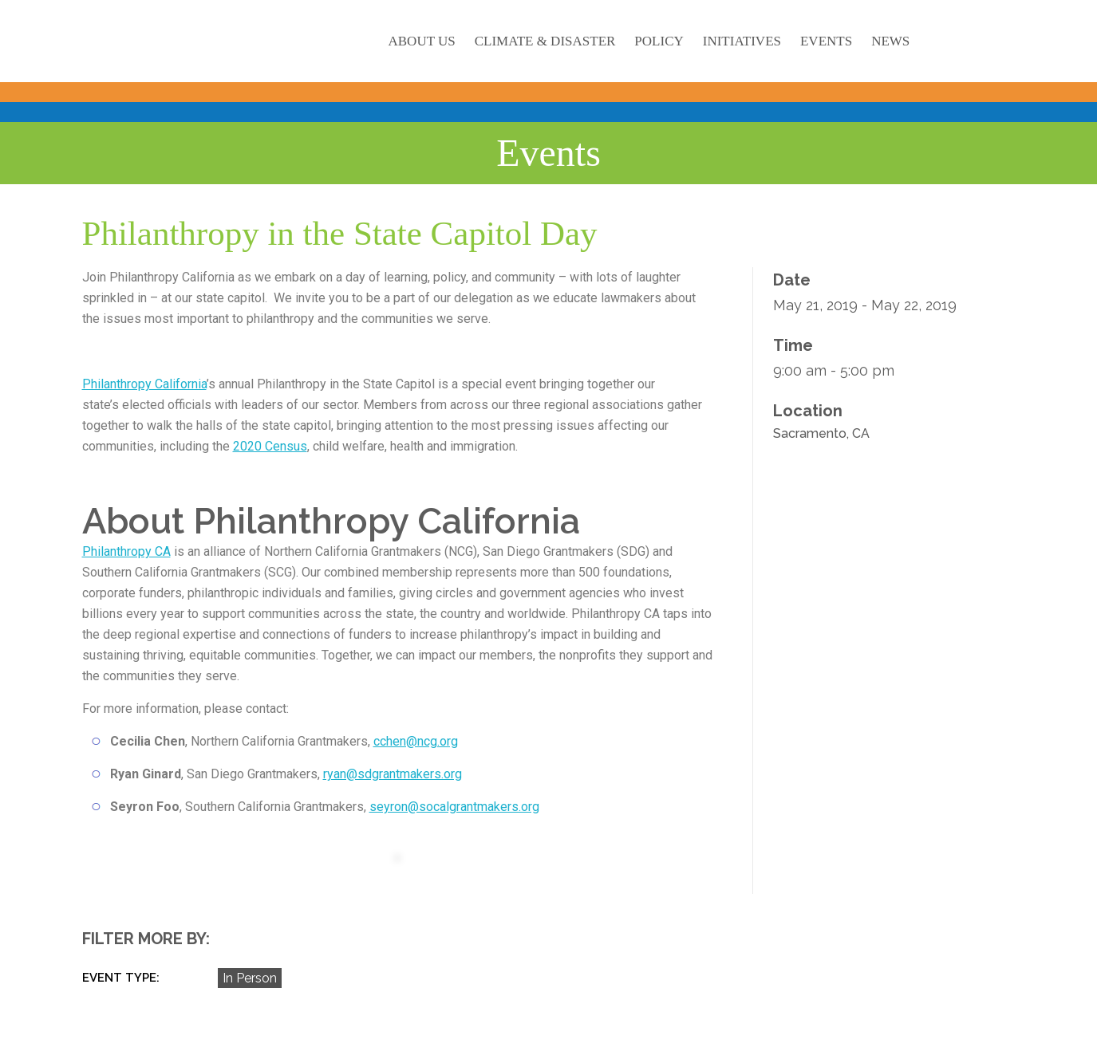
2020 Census (270, 446)
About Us (422, 41)
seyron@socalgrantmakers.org (454, 806)
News (890, 41)
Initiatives (742, 41)
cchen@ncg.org (415, 741)
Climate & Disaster (545, 41)
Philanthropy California (144, 384)
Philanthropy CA (126, 551)
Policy (658, 41)
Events (826, 41)
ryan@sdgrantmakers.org (392, 774)
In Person (250, 978)
